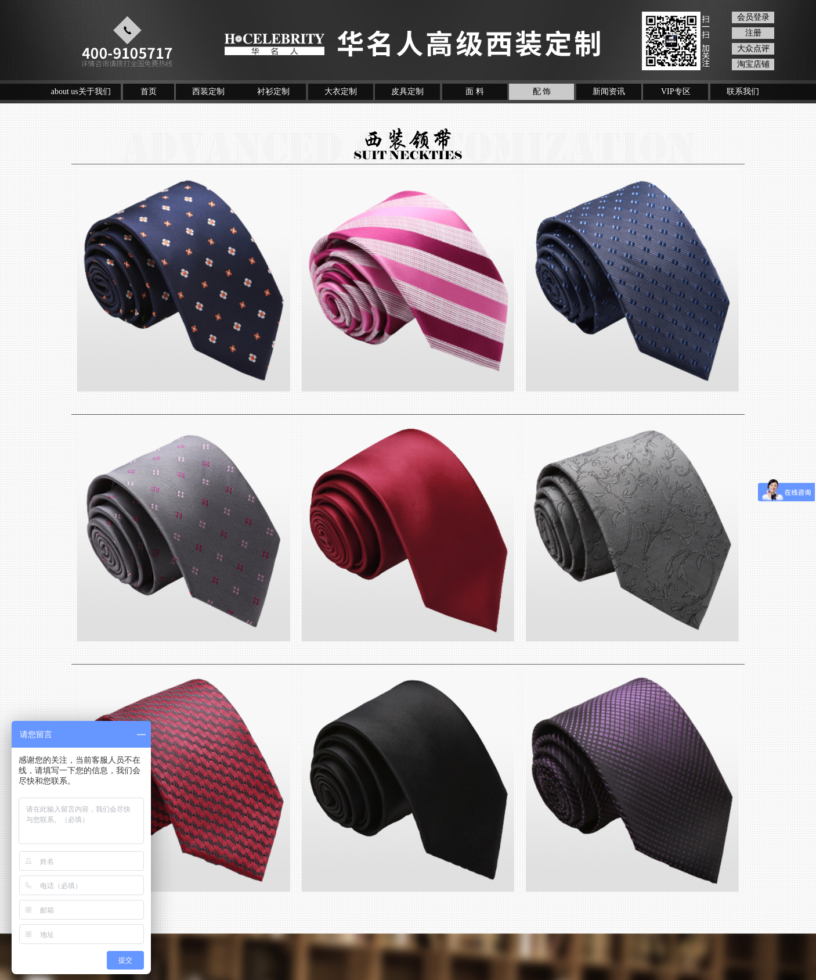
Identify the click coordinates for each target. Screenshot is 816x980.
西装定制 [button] (208, 91)
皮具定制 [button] (407, 91)
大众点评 (753, 48)
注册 (753, 32)
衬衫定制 (273, 91)
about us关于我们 (81, 91)
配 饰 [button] (542, 91)
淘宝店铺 (753, 64)
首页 (148, 91)
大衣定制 (340, 91)
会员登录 (753, 17)
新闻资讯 (609, 91)
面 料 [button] (474, 91)
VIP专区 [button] (676, 91)
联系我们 (743, 91)
